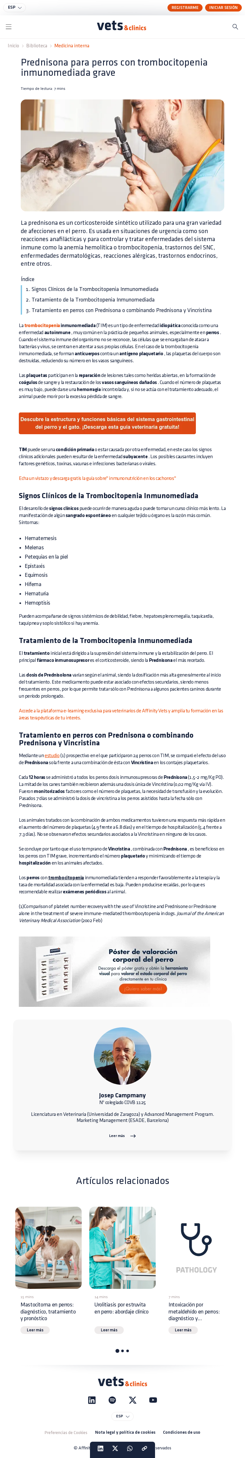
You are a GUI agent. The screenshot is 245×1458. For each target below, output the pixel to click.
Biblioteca (36, 45)
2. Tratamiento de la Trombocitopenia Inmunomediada (90, 299)
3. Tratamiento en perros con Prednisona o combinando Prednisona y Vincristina (119, 310)
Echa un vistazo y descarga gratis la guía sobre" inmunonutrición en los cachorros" (97, 478)
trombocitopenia (42, 325)
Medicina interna (71, 45)
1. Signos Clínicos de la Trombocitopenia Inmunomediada (92, 289)
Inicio (13, 45)
